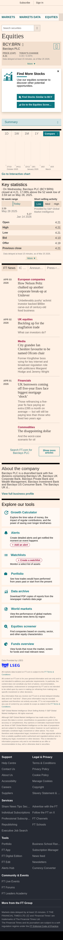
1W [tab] (16, 133)
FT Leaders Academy (14, 893)
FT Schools (39, 824)
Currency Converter (44, 868)
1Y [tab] (37, 133)
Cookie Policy (40, 775)
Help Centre (9, 763)
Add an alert (21, 544)
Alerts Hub (8, 868)
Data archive (20, 591)
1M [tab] (27, 133)
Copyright (38, 787)
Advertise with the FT (45, 806)
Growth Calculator (24, 512)
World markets (21, 609)
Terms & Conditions (44, 763)
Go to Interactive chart (16, 174)
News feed (38, 856)
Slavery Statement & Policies (46, 793)
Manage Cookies (42, 781)
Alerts (15, 532)
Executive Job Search (15, 830)
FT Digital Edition (12, 856)
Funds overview (22, 644)
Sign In (40, 2)
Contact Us (8, 769)
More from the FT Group (17, 903)
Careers (6, 787)
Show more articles (49, 451)
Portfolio (17, 573)
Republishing (9, 824)
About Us (7, 775)
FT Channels (40, 818)
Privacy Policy (40, 769)
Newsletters (39, 862)
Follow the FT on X (43, 812)
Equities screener (23, 626)
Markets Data (30, 17)
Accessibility (9, 781)
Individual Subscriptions (16, 812)
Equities (51, 17)
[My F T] (58, 9)
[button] (3, 9)
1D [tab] (7, 133)
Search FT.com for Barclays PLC (21, 451)
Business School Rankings (46, 844)
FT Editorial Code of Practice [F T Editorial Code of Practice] (44, 926)
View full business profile (18, 493)
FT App (6, 850)
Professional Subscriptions (16, 818)
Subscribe (25, 2)
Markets (8, 17)
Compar (51, 133)
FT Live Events (10, 881)
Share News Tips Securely (16, 806)
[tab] (9, 268)
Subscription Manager (45, 850)
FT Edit (6, 862)
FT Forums (8, 887)
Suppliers (7, 793)
